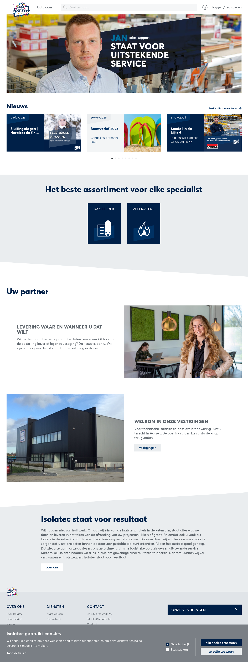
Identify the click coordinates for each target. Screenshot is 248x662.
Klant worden (55, 614)
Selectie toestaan (221, 651)
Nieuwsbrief (54, 619)
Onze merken (15, 619)
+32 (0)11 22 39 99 (101, 614)
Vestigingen (147, 447)
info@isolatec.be (101, 619)
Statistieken (179, 650)
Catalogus (44, 7)
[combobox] (129, 7)
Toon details (17, 653)
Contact (92, 624)
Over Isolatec (15, 614)
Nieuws (11, 624)
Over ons (52, 567)
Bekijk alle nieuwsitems (223, 108)
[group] (44, 133)
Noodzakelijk (180, 644)
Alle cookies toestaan (221, 643)
